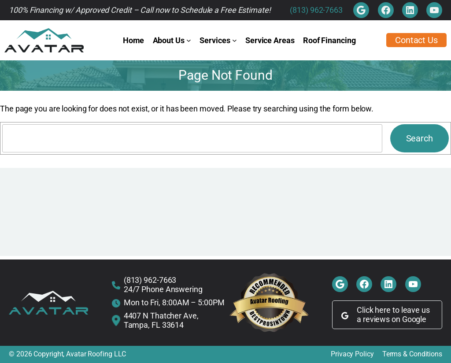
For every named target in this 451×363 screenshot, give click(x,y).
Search (419, 138)
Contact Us (416, 40)
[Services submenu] (234, 40)
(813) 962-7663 (316, 10)
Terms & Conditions (412, 354)
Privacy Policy (352, 354)
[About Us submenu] (188, 40)
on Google (409, 319)
